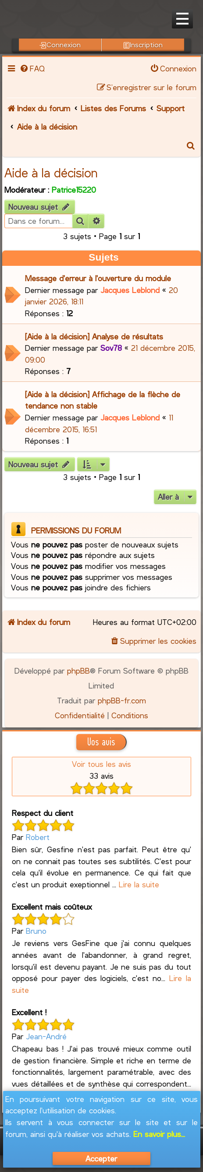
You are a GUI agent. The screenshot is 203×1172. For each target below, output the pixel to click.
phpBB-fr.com (122, 700)
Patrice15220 (74, 189)
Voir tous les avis (101, 764)
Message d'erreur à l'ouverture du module (98, 278)
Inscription (143, 44)
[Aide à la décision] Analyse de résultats (94, 336)
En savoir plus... (159, 1134)
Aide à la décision (51, 172)
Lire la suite (139, 884)
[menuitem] (32, 68)
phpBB (78, 670)
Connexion (60, 44)
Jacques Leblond (130, 290)
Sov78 (111, 348)
